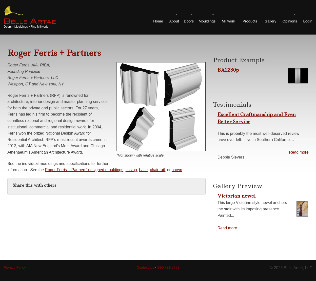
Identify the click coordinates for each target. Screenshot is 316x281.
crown (177, 170)
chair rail (157, 170)
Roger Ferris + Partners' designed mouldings (84, 170)
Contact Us (145, 267)
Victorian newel (236, 196)
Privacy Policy (15, 267)
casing (131, 170)
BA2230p (228, 70)
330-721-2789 (168, 267)
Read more (299, 152)
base (143, 170)
